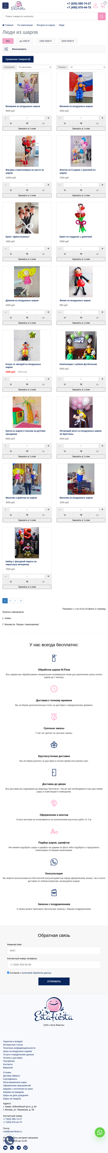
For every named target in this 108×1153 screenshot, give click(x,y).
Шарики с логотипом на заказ (18, 1089)
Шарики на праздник (13, 1092)
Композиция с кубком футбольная (78, 364)
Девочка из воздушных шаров (22, 300)
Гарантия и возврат (13, 1041)
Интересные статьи (13, 1044)
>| (21, 600)
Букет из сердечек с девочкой (76, 236)
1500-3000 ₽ (45, 41)
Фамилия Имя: (14, 944)
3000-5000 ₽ (67, 41)
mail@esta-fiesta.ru (12, 1131)
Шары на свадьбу (12, 1098)
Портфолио (9, 1061)
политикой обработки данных (37, 973)
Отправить (54, 981)
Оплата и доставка (12, 1058)
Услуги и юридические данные (18, 1054)
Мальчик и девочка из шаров (21, 497)
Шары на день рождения (15, 1095)
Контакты (7, 1064)
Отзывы (7, 1072)
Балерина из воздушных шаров (23, 106)
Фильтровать (19, 49)
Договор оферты (11, 1075)
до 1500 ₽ (24, 41)
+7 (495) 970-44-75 (79, 7)
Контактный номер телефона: (22, 958)
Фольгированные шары (15, 1082)
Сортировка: (9, 67)
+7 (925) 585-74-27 (79, 3)
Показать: (62, 67)
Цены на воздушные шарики (17, 1051)
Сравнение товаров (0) (18, 59)
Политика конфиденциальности (19, 1048)
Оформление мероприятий (17, 1085)
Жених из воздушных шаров (75, 300)
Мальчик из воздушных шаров (76, 497)
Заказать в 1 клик (27, 128)
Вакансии (8, 1067)
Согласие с (29, 973)
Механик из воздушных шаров (76, 106)
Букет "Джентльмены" (18, 236)
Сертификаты (10, 1079)
